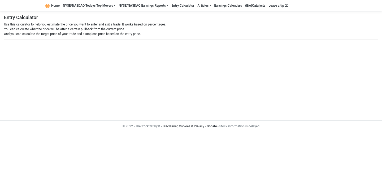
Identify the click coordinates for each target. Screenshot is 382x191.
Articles (203, 5)
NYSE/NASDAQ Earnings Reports (142, 5)
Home (52, 5)
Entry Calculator (182, 5)
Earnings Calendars (228, 5)
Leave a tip (278, 5)
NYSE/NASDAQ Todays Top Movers (88, 5)
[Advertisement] (163, 80)
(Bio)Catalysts (255, 5)
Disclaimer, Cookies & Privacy (183, 126)
